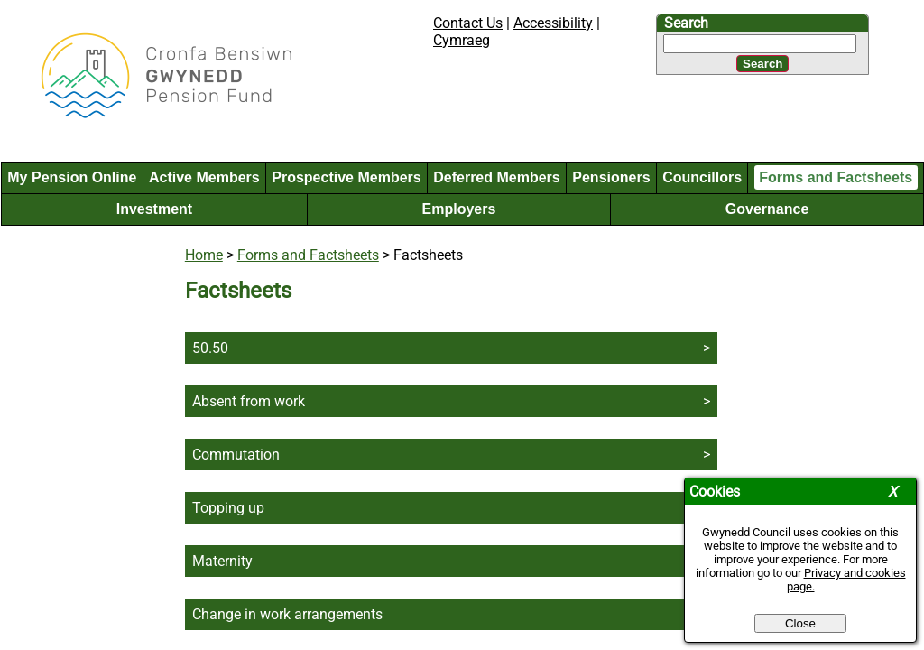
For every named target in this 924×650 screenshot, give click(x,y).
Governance (766, 209)
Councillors (702, 177)
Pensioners (611, 177)
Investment (154, 209)
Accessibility (553, 23)
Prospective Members (346, 177)
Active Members (204, 177)
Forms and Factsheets (835, 177)
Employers (459, 209)
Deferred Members (496, 177)
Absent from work (248, 401)
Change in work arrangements (287, 614)
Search (686, 23)
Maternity (222, 561)
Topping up (228, 507)
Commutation (236, 454)
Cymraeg (461, 40)
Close (800, 623)
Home (204, 255)
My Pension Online (71, 177)
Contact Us (468, 23)
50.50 (210, 348)
